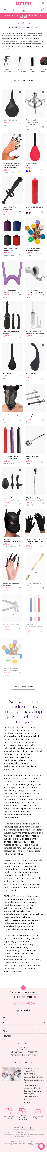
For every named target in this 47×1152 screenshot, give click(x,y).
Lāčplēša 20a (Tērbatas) (34, 1077)
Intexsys (31, 1148)
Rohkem (27, 1102)
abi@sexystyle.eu (28, 1055)
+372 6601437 (31, 1052)
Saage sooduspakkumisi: (23, 992)
